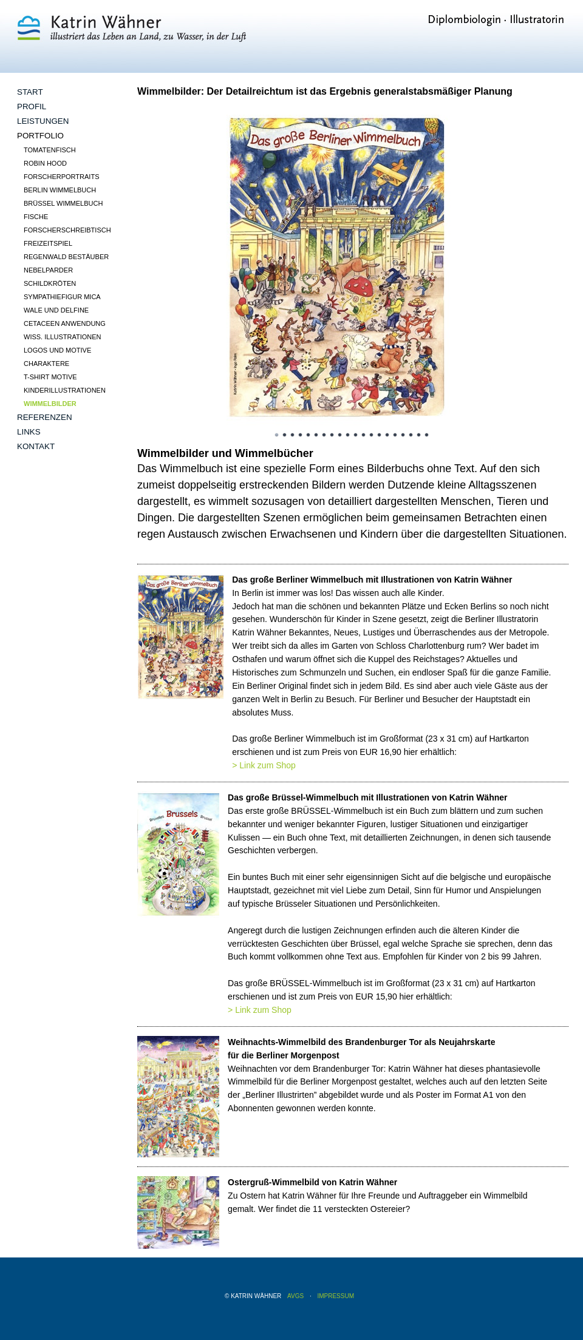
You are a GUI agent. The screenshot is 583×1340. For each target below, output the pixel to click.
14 (380, 435)
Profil (31, 106)
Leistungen (43, 121)
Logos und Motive (57, 350)
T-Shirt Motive (50, 377)
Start (30, 91)
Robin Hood (45, 163)
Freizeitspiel (48, 243)
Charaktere (46, 363)
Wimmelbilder (50, 403)
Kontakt (36, 446)
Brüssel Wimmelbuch (63, 203)
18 (411, 435)
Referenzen (44, 417)
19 (419, 435)
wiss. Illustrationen (62, 336)
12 (364, 435)
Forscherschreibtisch (67, 230)
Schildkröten (50, 283)
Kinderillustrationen (65, 390)
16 (395, 435)
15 (387, 435)
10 (348, 435)
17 (403, 435)
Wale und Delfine (56, 310)
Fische (36, 216)
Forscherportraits (61, 176)
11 (356, 435)
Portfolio (40, 135)
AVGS (295, 1296)
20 (427, 435)
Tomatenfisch (50, 150)
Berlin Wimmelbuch (60, 190)
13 (372, 435)
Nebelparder (48, 270)
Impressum (335, 1296)
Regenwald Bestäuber (66, 256)
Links (29, 431)
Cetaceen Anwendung (65, 323)
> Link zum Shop (264, 765)
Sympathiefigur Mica (62, 296)
